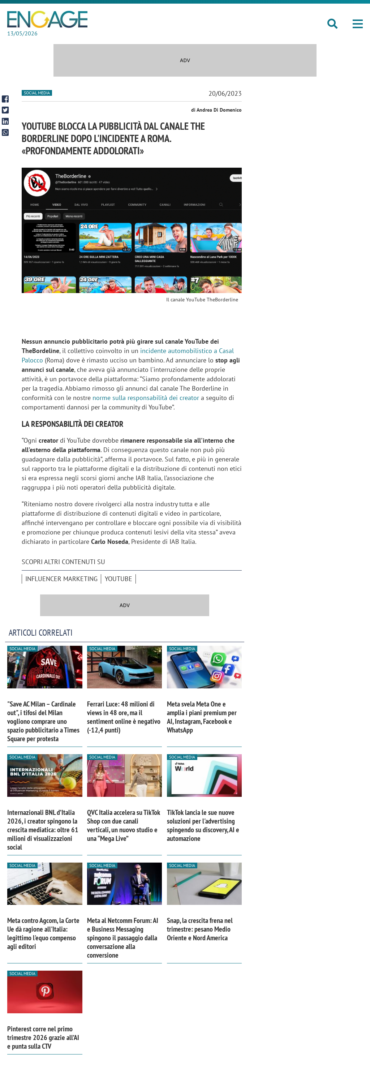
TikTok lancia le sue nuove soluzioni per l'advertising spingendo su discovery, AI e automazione (203, 825)
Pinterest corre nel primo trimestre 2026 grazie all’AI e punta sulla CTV (43, 1037)
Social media (37, 92)
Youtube (118, 579)
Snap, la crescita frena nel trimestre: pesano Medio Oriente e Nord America (200, 929)
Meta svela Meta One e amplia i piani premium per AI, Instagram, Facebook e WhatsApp (202, 717)
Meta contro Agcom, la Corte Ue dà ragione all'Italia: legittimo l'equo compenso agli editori (43, 933)
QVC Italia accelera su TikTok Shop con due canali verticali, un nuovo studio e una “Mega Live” (123, 825)
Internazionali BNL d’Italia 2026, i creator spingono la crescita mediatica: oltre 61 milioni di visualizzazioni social (42, 829)
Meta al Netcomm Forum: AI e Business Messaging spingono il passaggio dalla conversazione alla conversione (122, 937)
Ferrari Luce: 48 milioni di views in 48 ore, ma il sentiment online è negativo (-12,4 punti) (123, 717)
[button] (358, 24)
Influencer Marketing (61, 579)
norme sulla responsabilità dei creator (145, 398)
